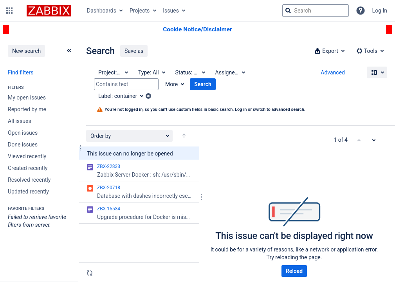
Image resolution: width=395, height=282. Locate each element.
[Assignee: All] (230, 72)
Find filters (20, 72)
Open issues (23, 133)
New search (26, 51)
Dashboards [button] (101, 10)
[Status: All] (190, 72)
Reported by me (27, 109)
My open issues (27, 97)
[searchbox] (315, 10)
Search (202, 84)
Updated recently (28, 191)
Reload (294, 271)
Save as (133, 51)
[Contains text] (126, 84)
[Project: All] (113, 72)
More (171, 84)
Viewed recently (27, 156)
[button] (9, 10)
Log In (379, 10)
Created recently (27, 168)
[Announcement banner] (197, 29)
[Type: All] (151, 72)
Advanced (333, 72)
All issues (19, 121)
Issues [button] (171, 10)
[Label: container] (123, 96)
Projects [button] (140, 10)
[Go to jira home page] (49, 10)
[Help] (360, 10)
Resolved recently (29, 180)
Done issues (23, 144)
